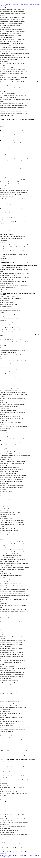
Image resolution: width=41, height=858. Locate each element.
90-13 (23, 4)
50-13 (14, 4)
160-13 (1, 5)
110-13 (28, 4)
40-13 (11, 4)
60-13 (16, 4)
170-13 (4, 5)
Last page (7, 5)
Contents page (3, 4)
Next (5, 2)
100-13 (25, 4)
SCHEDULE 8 (3, 0)
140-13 (36, 4)
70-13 (18, 4)
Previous (2, 2)
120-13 (31, 4)
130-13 (33, 4)
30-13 (9, 4)
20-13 (7, 4)
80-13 (21, 4)
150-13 (39, 4)
